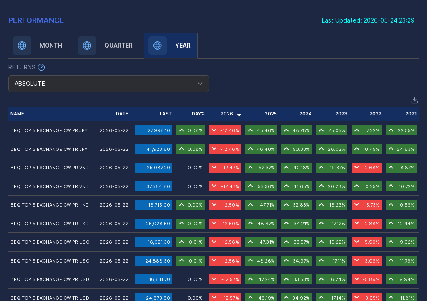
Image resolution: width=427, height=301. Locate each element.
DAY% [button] (198, 114)
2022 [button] (375, 114)
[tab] (38, 46)
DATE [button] (122, 114)
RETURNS (21, 67)
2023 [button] (341, 114)
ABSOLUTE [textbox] (30, 83)
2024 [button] (305, 114)
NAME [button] (17, 114)
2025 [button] (271, 114)
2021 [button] (411, 114)
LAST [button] (166, 114)
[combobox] (108, 83)
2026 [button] (231, 114)
